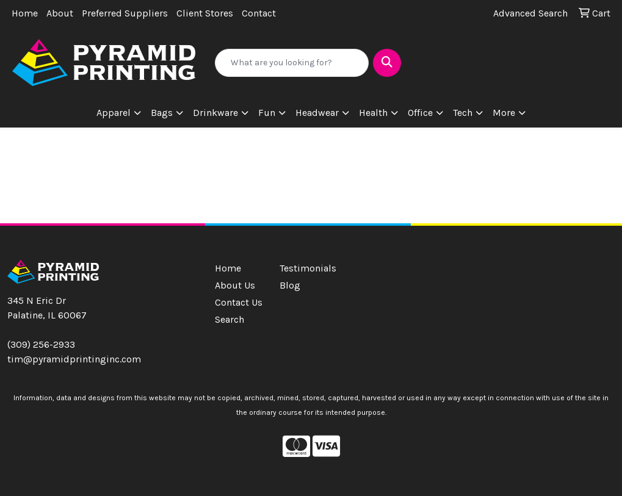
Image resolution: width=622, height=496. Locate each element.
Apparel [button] (113, 112)
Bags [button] (162, 112)
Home (25, 13)
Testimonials (305, 268)
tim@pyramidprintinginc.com (74, 359)
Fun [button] (266, 112)
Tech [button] (462, 112)
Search (229, 319)
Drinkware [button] (215, 112)
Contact (259, 13)
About (59, 13)
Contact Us (238, 302)
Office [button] (420, 112)
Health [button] (373, 112)
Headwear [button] (317, 112)
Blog (290, 285)
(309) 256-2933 (41, 344)
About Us (235, 285)
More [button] (504, 112)
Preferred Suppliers (125, 13)
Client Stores (204, 13)
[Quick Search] (292, 63)
